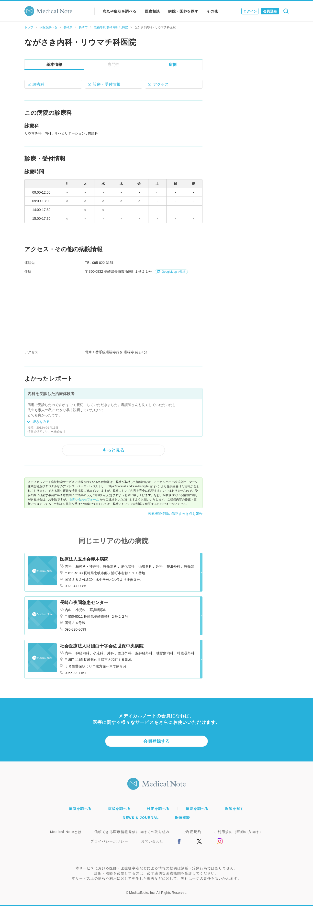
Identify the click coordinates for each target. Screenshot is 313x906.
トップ (28, 27)
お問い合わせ (152, 841)
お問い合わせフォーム (84, 499)
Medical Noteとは (66, 832)
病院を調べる (48, 27)
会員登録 (270, 11)
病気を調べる (80, 808)
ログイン (250, 11)
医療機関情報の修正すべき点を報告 (175, 514)
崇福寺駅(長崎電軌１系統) (111, 27)
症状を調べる (119, 808)
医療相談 (152, 11)
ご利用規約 (191, 832)
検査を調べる (158, 808)
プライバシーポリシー (109, 841)
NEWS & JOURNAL (141, 817)
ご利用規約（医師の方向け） (238, 832)
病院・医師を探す (183, 11)
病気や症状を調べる (120, 11)
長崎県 (68, 27)
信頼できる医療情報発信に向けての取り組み (132, 832)
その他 (212, 11)
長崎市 (83, 27)
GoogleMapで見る (171, 271)
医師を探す (234, 808)
